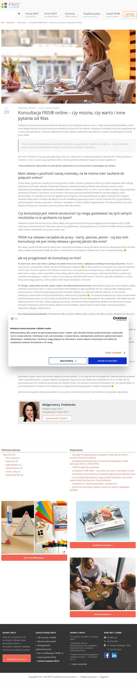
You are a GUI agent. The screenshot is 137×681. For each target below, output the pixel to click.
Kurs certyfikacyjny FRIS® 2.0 (50, 653)
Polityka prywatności (88, 677)
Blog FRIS (10, 22)
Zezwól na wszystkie (107, 361)
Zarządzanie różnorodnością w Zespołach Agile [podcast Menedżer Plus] (103, 474)
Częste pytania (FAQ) (46, 657)
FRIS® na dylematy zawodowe (85, 467)
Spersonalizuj (68, 361)
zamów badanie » (103, 614)
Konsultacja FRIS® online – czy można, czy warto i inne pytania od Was (71, 115)
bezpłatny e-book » (103, 545)
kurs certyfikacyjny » (34, 557)
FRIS (2, 22)
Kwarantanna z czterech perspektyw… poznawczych (94, 483)
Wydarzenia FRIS (13, 475)
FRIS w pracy (21, 22)
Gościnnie (10, 461)
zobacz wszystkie (79, 664)
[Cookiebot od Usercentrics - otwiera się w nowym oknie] (115, 319)
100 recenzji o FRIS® (46, 637)
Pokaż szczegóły (113, 352)
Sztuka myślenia (13, 468)
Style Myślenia (12, 464)
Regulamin (104, 677)
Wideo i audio (12, 471)
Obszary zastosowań (46, 641)
